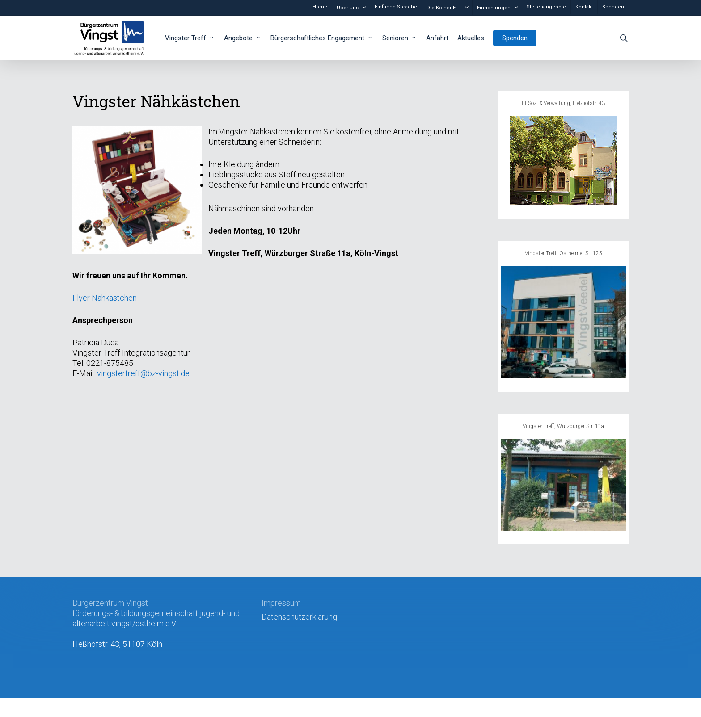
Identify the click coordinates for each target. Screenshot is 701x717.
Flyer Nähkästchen (104, 297)
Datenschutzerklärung (299, 616)
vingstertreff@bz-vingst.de (143, 373)
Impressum (281, 603)
